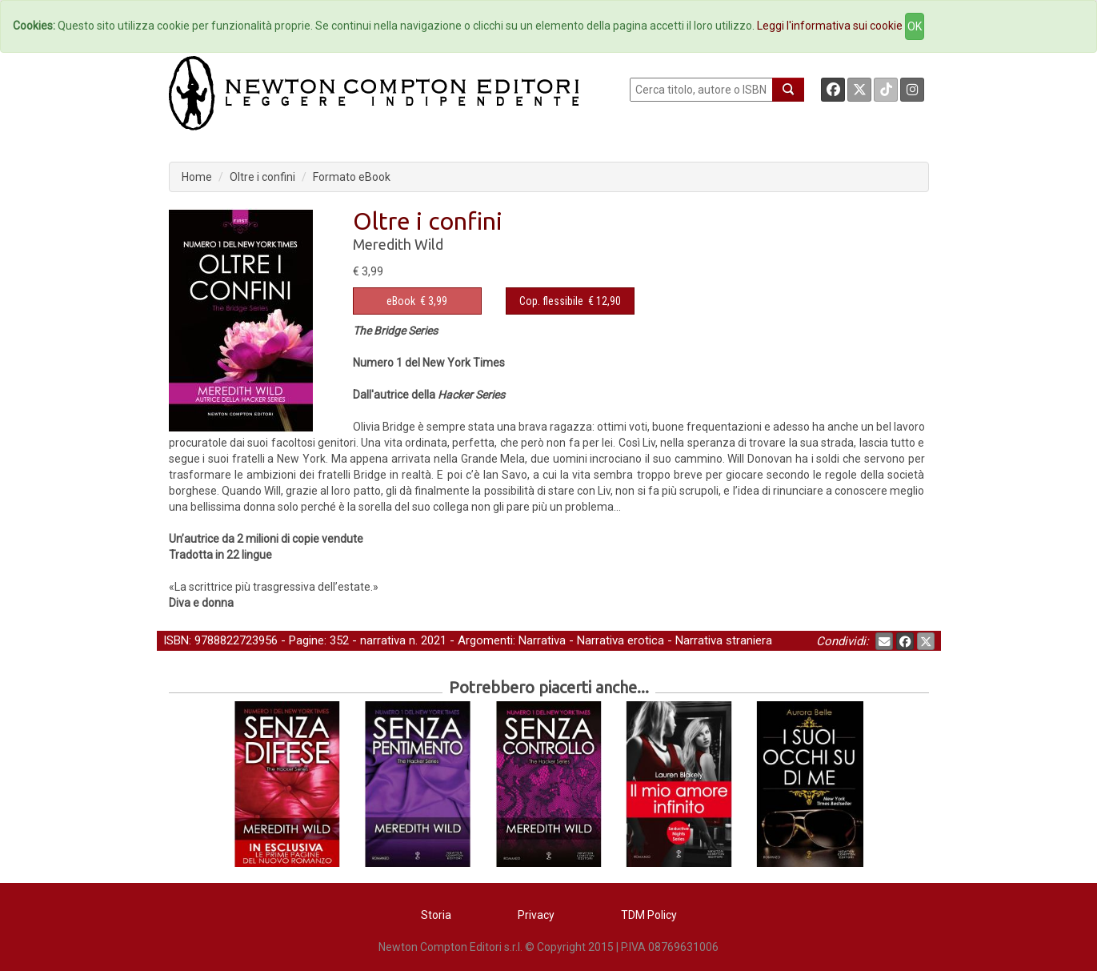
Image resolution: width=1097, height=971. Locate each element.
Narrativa (542, 640)
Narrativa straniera (723, 640)
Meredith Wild (398, 244)
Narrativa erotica (620, 640)
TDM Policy (649, 915)
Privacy (536, 915)
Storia (436, 915)
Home (197, 177)
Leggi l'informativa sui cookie (830, 25)
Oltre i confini (262, 177)
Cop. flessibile (551, 301)
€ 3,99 (416, 301)
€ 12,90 (570, 301)
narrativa (383, 640)
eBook (400, 301)
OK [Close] (914, 26)
